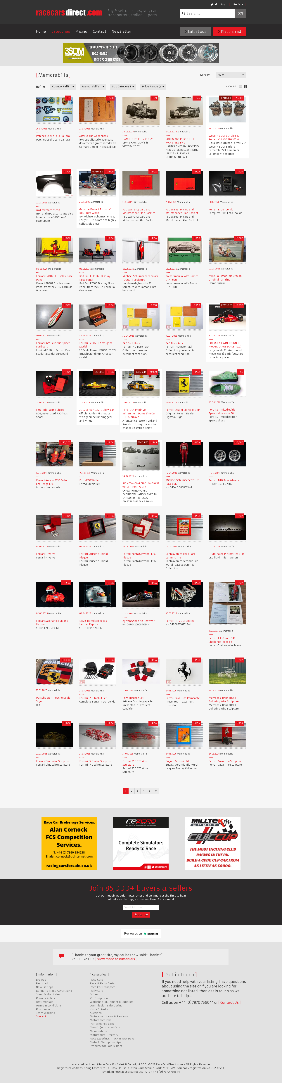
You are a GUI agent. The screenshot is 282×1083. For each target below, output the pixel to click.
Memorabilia (98, 1031)
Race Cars (96, 979)
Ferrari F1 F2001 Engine (180, 620)
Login (224, 4)
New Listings (44, 987)
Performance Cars (102, 1023)
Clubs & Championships (105, 1042)
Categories (60, 31)
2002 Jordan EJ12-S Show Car (96, 409)
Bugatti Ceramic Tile (178, 761)
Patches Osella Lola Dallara (53, 136)
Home (41, 31)
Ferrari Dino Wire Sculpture (53, 761)
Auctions (96, 1013)
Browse (41, 979)
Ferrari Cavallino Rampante (183, 698)
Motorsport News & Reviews (109, 1016)
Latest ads (195, 32)
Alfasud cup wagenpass (93, 136)
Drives (94, 994)
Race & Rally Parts (102, 983)
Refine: (40, 86)
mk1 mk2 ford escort (48, 210)
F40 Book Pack (131, 343)
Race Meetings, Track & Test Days (112, 1038)
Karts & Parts (99, 1009)
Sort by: (205, 75)
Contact (99, 31)
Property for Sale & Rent (106, 1046)
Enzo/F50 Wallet (89, 480)
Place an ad (229, 32)
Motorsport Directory (104, 1035)
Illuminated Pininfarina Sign (227, 554)
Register (239, 4)
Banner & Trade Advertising (54, 990)
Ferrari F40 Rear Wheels (224, 480)
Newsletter (121, 31)
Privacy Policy (45, 998)
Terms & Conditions (49, 1005)
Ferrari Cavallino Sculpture (225, 761)
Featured (42, 983)
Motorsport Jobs (100, 1020)
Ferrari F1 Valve (45, 554)
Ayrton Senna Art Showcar (138, 621)
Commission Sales (48, 994)
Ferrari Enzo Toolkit (221, 209)
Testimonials (44, 1002)
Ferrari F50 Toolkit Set (93, 698)
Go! (240, 13)
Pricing (81, 31)
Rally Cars (96, 990)
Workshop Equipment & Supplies (111, 1002)
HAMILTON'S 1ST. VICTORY (137, 139)
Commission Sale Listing (106, 1005)
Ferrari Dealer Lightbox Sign (183, 409)
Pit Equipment (99, 998)
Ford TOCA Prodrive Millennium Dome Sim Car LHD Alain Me (138, 413)
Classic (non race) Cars (105, 1027)
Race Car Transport (102, 987)
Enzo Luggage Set (132, 698)
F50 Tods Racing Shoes (50, 409)
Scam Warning (45, 1013)
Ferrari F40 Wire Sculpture (95, 761)
